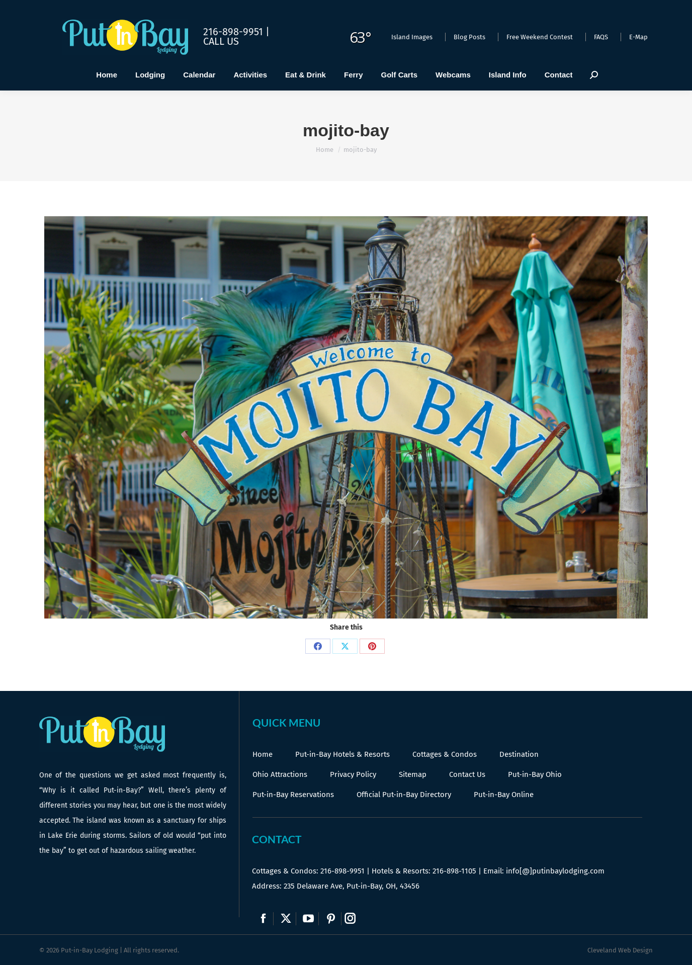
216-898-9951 (342, 870)
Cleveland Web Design (620, 950)
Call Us (221, 41)
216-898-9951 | (236, 32)
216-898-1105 (454, 870)
